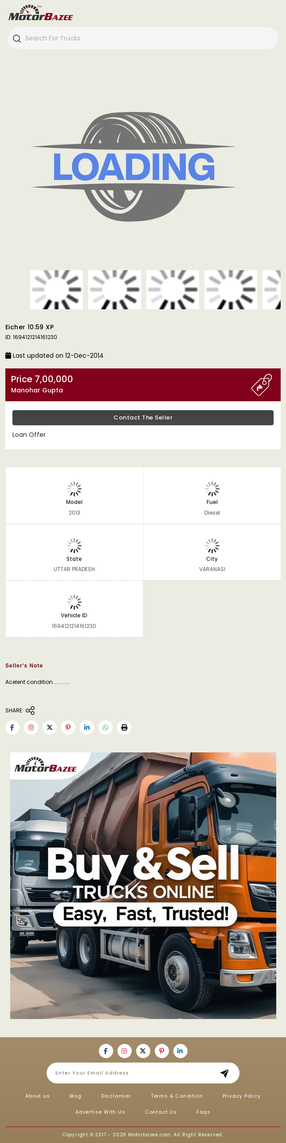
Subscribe (227, 1073)
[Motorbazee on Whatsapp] (105, 727)
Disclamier (116, 1095)
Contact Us (161, 1111)
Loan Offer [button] (29, 434)
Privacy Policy (242, 1095)
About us (37, 1095)
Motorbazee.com (149, 1134)
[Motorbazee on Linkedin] (87, 727)
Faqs (203, 1111)
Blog (76, 1095)
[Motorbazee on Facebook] (12, 727)
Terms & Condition (177, 1095)
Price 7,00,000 (131, 384)
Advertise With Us (100, 1111)
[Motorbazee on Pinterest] (68, 727)
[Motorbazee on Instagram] (31, 727)
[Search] (16, 38)
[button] (124, 727)
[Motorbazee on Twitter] (50, 727)
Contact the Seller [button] (143, 417)
